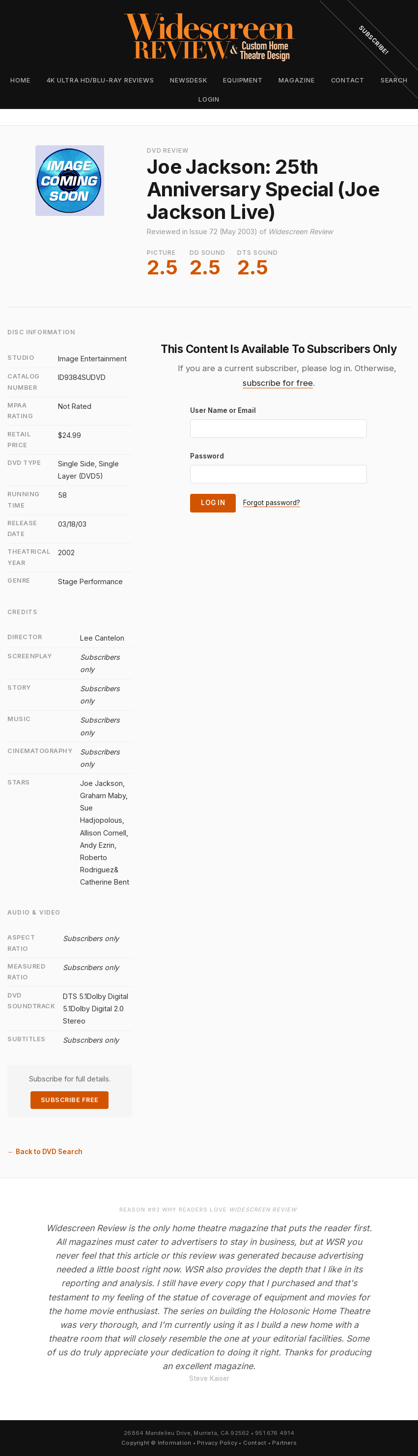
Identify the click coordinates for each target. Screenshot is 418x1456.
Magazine (296, 80)
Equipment (242, 80)
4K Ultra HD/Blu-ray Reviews (100, 80)
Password (207, 456)
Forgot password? (271, 503)
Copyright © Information (156, 1442)
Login (209, 99)
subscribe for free (278, 383)
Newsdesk (188, 80)
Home (20, 80)
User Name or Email (223, 410)
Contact (255, 1442)
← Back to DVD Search (45, 1152)
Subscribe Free (70, 1100)
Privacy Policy (217, 1442)
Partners (284, 1442)
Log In (213, 503)
